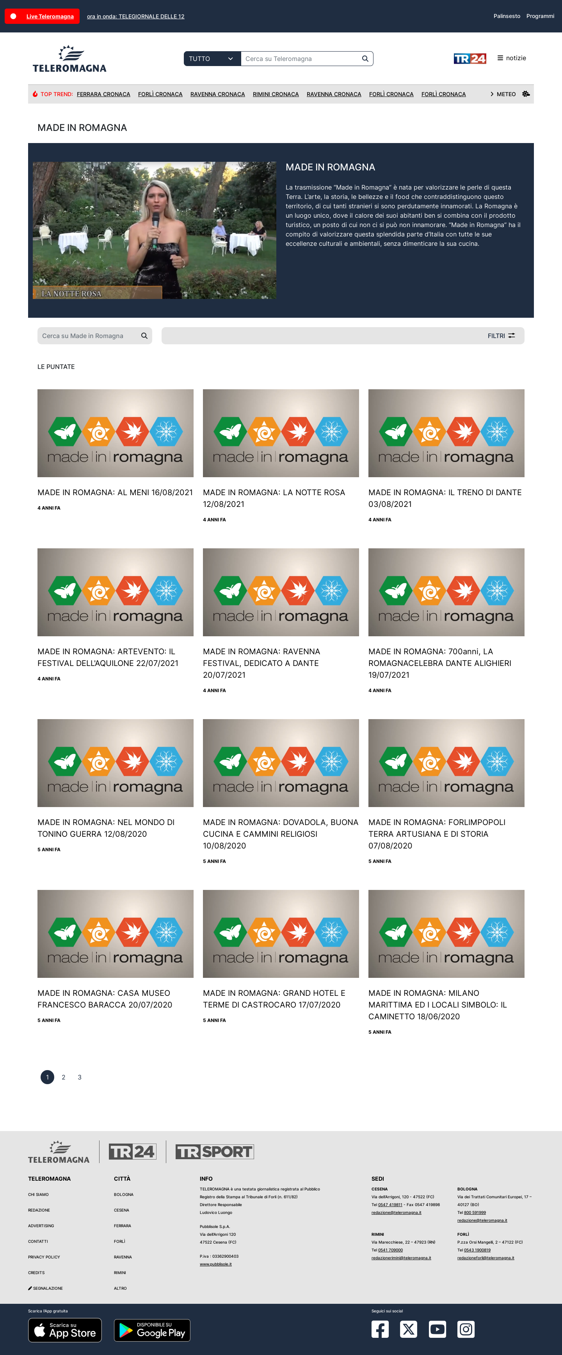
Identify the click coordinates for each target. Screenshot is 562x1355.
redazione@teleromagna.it (397, 1212)
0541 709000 (390, 1250)
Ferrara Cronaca (103, 94)
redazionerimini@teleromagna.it (401, 1257)
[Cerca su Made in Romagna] (87, 335)
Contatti (38, 1241)
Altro (120, 1288)
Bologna (123, 1194)
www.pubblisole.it (216, 1264)
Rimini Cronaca (276, 94)
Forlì (119, 1241)
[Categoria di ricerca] (212, 58)
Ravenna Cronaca (217, 94)
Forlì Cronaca (160, 94)
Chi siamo (38, 1194)
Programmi (540, 16)
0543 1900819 (477, 1250)
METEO (510, 94)
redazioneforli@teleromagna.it (485, 1257)
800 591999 (475, 1212)
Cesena (121, 1210)
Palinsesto (507, 16)
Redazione (39, 1210)
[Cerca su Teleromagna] (299, 58)
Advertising (41, 1225)
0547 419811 (390, 1204)
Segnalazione (45, 1288)
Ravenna (123, 1257)
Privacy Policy (44, 1257)
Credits (36, 1272)
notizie (490, 58)
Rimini (120, 1272)
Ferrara (122, 1225)
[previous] (47, 1077)
